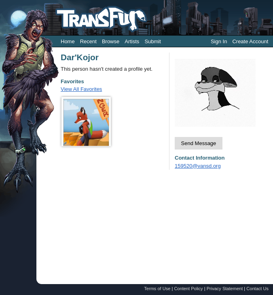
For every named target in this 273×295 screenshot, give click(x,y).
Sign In (219, 41)
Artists (132, 41)
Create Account (250, 41)
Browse (110, 41)
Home (68, 41)
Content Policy (188, 288)
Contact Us (257, 288)
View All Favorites (81, 89)
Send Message (198, 143)
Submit (152, 41)
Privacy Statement (225, 288)
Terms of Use (157, 288)
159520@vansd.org (198, 166)
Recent (88, 41)
